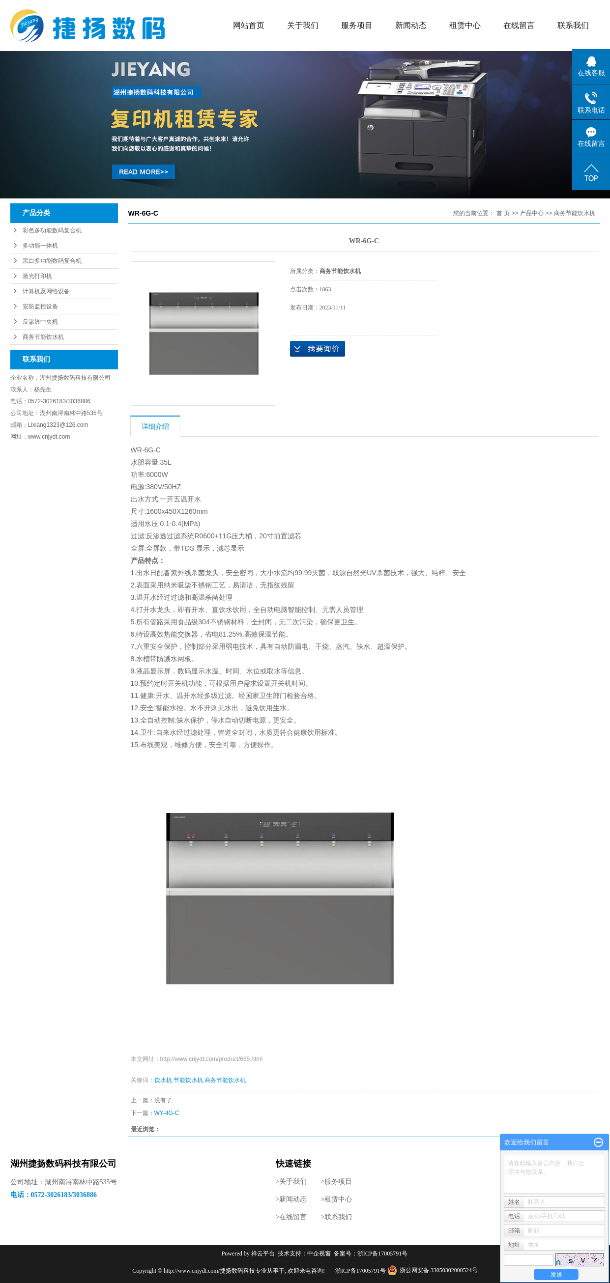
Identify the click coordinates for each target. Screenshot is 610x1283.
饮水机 (163, 1080)
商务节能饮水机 (43, 337)
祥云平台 (263, 1253)
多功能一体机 (40, 245)
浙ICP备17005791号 (382, 1253)
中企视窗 (319, 1253)
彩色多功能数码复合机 (52, 230)
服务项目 (357, 25)
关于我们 (303, 25)
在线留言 (519, 25)
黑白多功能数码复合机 (52, 260)
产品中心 (532, 213)
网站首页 (248, 25)
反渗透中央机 (40, 321)
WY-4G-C (166, 1113)
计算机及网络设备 (46, 291)
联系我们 (573, 25)
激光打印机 (37, 276)
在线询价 (317, 349)
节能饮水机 (188, 1080)
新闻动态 (411, 25)
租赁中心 (465, 25)
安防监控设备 (40, 306)
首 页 (503, 213)
